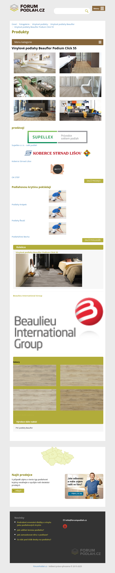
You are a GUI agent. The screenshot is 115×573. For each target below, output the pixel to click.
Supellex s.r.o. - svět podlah (24, 145)
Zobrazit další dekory (23, 415)
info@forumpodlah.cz (76, 520)
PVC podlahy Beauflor (24, 428)
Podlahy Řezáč (18, 220)
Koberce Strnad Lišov (21, 161)
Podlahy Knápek (19, 204)
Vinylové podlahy (40, 24)
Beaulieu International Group (58, 322)
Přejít (18, 490)
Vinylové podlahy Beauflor (62, 24)
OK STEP (16, 177)
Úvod (14, 24)
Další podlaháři (93, 240)
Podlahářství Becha (21, 236)
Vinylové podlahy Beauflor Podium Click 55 (34, 27)
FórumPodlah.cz (40, 566)
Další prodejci (94, 181)
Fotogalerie (24, 24)
